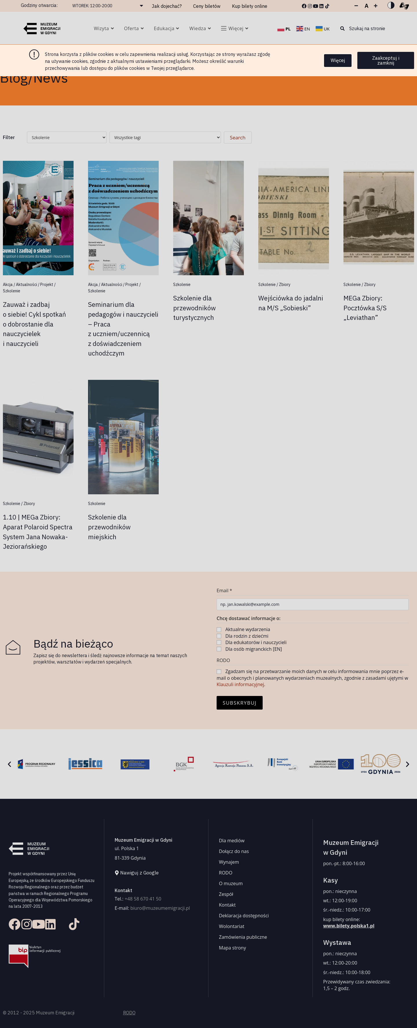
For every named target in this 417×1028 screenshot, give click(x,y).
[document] (208, 514)
